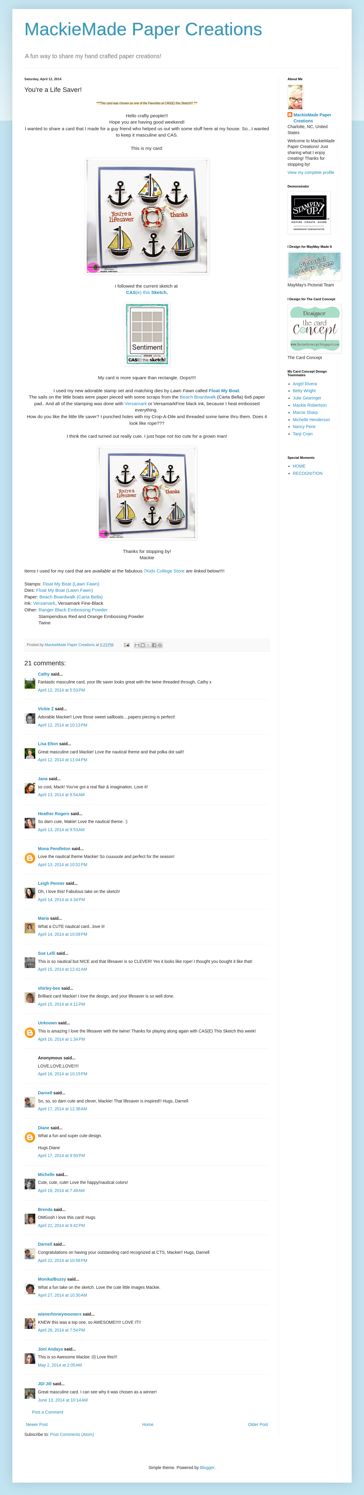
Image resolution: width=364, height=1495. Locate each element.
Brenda (45, 1209)
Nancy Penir (304, 426)
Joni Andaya (50, 1349)
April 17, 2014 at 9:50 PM (61, 1155)
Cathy (44, 674)
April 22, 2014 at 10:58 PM (62, 1260)
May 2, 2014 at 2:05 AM (60, 1365)
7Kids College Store (164, 570)
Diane (43, 1127)
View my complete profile (311, 172)
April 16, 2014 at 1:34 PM (61, 1039)
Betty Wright (304, 390)
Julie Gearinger (307, 398)
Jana (43, 778)
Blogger (207, 1467)
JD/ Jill (44, 1383)
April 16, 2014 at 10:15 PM (62, 1073)
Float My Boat (224, 390)
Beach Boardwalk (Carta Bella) (71, 596)
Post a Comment (47, 1412)
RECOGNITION (308, 473)
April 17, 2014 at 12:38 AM (62, 1108)
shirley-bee (49, 988)
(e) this (138, 292)
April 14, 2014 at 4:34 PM (61, 899)
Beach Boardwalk (198, 396)
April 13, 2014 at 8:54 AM (61, 794)
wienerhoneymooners (60, 1314)
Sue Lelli (47, 953)
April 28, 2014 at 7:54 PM (61, 1330)
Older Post (258, 1424)
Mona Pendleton (54, 848)
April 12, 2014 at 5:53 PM (61, 690)
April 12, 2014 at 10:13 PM (62, 725)
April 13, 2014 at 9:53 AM (61, 829)
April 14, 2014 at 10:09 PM (62, 934)
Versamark (136, 403)
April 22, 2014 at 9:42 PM (61, 1225)
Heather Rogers (53, 813)
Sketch (158, 292)
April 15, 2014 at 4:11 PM (61, 1004)
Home (147, 1424)
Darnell (45, 1092)
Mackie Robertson (310, 405)
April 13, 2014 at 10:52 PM (62, 864)
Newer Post (37, 1424)
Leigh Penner (51, 883)
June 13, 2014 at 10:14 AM (63, 1400)
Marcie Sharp (305, 412)
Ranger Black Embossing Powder (73, 609)
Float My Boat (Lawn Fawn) (71, 583)
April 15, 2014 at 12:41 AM (62, 969)
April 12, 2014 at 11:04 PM (62, 759)
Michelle (46, 1174)
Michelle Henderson (311, 419)
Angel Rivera (305, 383)
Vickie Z (46, 708)
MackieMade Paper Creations (143, 29)
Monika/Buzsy (52, 1279)
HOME (299, 466)
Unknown (47, 1022)
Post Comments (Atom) (72, 1434)
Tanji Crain (303, 433)
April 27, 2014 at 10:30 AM (62, 1295)
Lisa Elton (48, 743)
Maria (43, 918)
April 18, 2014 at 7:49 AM (61, 1190)
